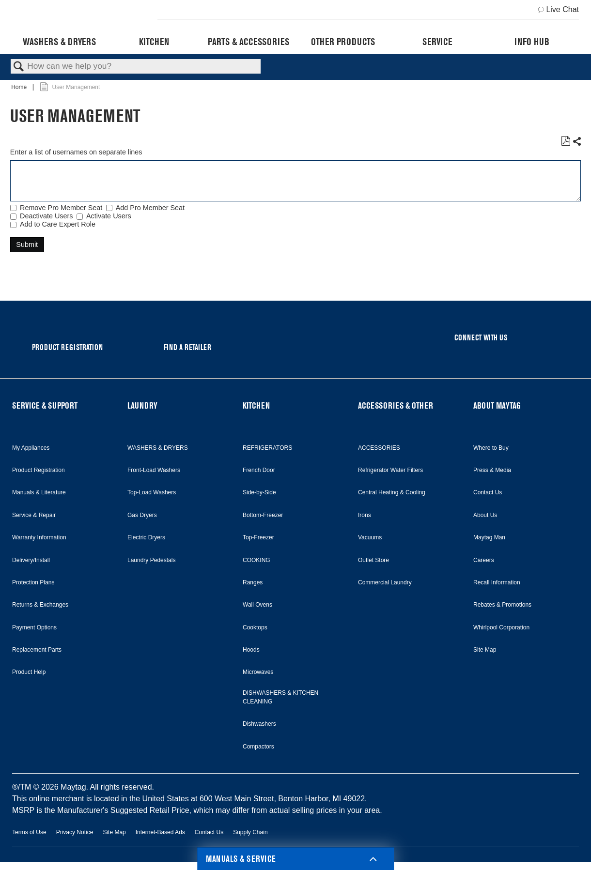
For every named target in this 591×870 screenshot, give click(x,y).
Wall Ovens (257, 604)
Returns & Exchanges (40, 604)
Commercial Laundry (385, 582)
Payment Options (34, 627)
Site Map (484, 649)
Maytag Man (489, 537)
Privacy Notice (74, 832)
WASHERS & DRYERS (157, 447)
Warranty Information (39, 537)
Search (19, 67)
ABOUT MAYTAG (497, 405)
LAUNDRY (142, 405)
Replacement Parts (37, 649)
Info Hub (531, 41)
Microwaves (258, 672)
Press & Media (492, 470)
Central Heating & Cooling (391, 492)
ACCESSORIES (379, 447)
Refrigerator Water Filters (390, 470)
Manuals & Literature (39, 492)
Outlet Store (373, 560)
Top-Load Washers (151, 492)
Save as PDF (565, 141)
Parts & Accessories (248, 41)
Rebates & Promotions (502, 604)
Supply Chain (250, 832)
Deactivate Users (46, 216)
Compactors (258, 746)
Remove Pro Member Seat (61, 208)
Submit (27, 244)
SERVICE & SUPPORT (45, 405)
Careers (483, 560)
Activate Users (108, 216)
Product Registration (38, 470)
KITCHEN (256, 405)
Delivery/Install (31, 560)
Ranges (253, 582)
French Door (259, 470)
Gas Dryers (142, 515)
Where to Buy (491, 447)
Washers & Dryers (59, 41)
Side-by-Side (259, 492)
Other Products (343, 41)
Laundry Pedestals (151, 560)
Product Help (29, 672)
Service (437, 41)
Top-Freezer (258, 537)
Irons (364, 515)
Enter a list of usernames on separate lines (76, 152)
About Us (485, 515)
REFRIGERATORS (267, 447)
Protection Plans (33, 582)
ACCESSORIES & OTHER (395, 405)
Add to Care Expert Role (57, 224)
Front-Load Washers (153, 470)
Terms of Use (29, 832)
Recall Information (496, 582)
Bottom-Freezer (263, 515)
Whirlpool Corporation (501, 627)
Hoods (251, 649)
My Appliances (30, 447)
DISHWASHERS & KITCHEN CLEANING (280, 697)
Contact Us (487, 492)
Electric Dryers (146, 537)
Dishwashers (259, 723)
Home (19, 87)
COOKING (256, 560)
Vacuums (370, 537)
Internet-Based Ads (160, 832)
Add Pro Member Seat (150, 208)
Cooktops (255, 627)
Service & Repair (34, 515)
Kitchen (154, 41)
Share (576, 142)
